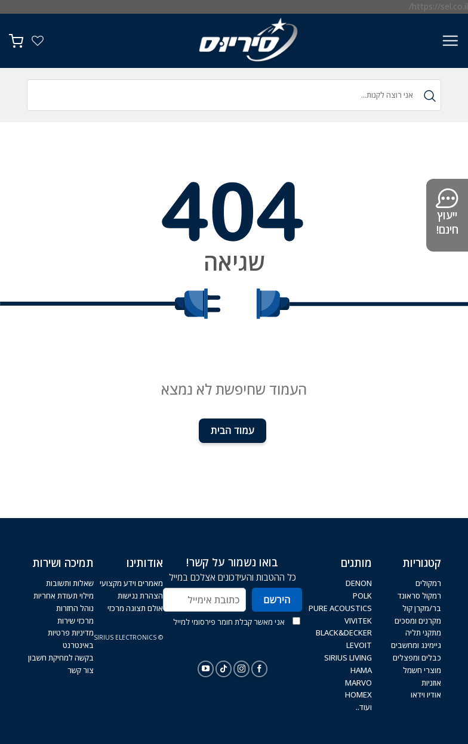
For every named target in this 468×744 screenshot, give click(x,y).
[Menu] (450, 40)
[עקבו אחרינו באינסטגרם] (241, 669)
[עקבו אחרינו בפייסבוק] (259, 669)
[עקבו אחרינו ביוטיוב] (206, 669)
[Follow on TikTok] (223, 669)
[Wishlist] (38, 40)
